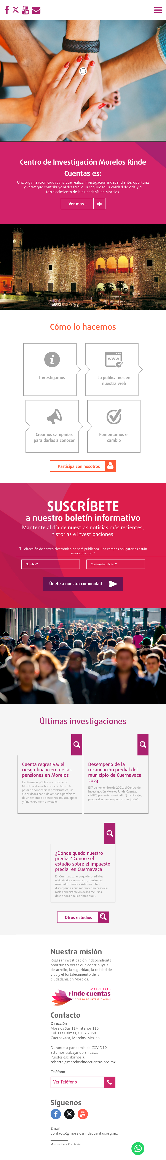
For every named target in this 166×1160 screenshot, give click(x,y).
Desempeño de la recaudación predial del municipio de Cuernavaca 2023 (114, 773)
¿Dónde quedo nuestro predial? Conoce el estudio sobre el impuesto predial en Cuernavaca (82, 862)
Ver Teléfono (84, 1082)
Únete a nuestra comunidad (75, 584)
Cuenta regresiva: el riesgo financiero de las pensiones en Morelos (47, 770)
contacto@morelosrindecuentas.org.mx (84, 1134)
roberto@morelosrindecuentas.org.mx (83, 1063)
